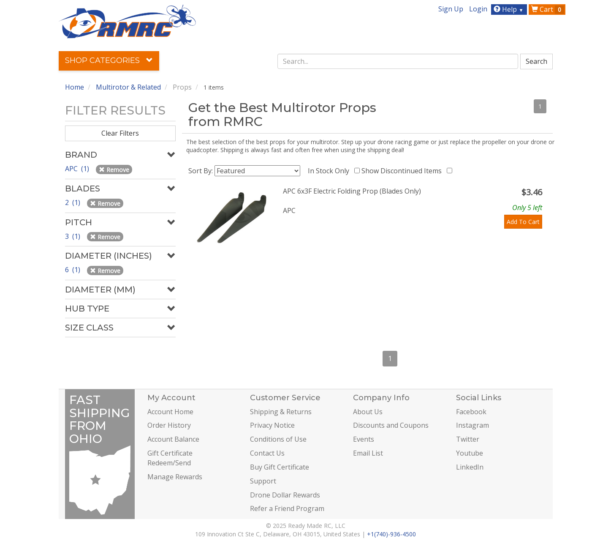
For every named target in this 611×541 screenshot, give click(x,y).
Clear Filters (120, 133)
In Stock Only (330, 170)
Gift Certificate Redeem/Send (170, 457)
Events (363, 439)
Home (74, 87)
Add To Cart (523, 222)
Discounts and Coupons (391, 425)
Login (478, 9)
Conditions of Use (278, 439)
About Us (368, 411)
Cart (547, 9)
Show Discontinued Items (403, 170)
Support (263, 481)
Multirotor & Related (128, 87)
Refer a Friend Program (287, 508)
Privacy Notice (272, 425)
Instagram (472, 425)
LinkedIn (469, 467)
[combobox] (397, 61)
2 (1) (73, 202)
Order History (169, 425)
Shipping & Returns (281, 411)
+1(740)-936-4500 (391, 534)
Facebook (471, 411)
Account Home (170, 411)
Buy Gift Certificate (279, 467)
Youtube (469, 453)
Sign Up (450, 9)
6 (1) (73, 269)
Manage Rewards (174, 476)
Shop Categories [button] (109, 60)
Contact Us (267, 453)
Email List (368, 453)
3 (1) (73, 236)
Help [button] (509, 9)
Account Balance (173, 439)
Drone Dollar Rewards (285, 495)
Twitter (467, 439)
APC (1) (78, 168)
